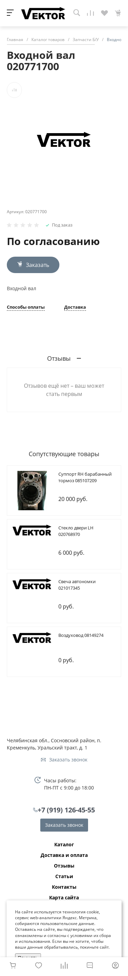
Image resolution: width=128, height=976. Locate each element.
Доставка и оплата (64, 855)
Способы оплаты (26, 307)
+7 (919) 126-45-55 (66, 809)
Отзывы (64, 866)
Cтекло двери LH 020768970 (76, 531)
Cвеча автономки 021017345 (77, 584)
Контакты (64, 887)
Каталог (64, 844)
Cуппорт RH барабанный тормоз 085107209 (85, 477)
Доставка (75, 307)
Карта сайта (64, 897)
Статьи (64, 876)
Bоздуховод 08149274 (80, 635)
